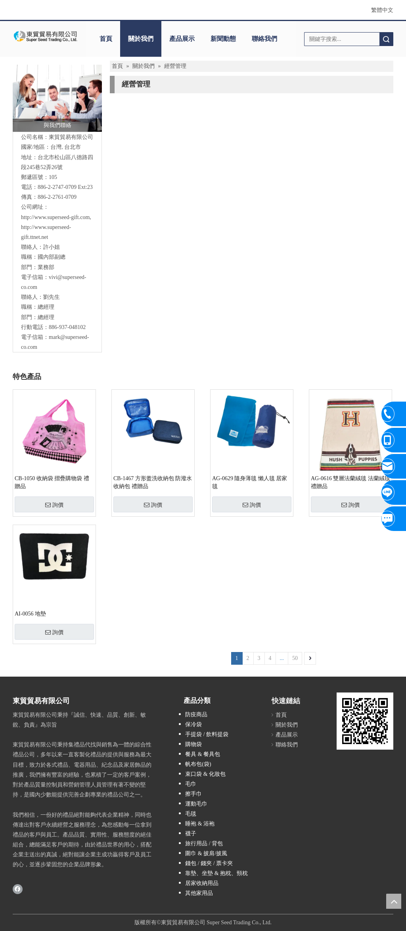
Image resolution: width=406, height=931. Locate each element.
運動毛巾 (196, 804)
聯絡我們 (264, 38)
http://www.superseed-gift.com (55, 217)
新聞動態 (223, 38)
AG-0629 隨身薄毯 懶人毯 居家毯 (249, 482)
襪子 (190, 834)
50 (295, 658)
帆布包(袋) (198, 764)
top (393, 901)
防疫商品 (196, 714)
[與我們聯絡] (57, 98)
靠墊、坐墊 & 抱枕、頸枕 (216, 873)
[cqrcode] (365, 720)
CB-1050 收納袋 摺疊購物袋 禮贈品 (52, 482)
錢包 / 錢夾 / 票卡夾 (209, 863)
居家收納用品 (201, 883)
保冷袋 (193, 724)
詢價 (54, 505)
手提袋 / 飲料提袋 (206, 734)
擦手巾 (193, 794)
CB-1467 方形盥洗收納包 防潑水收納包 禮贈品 (152, 482)
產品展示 (182, 38)
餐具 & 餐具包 (202, 754)
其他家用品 (199, 893)
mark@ (57, 337)
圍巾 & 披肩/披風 (206, 853)
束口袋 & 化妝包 (205, 774)
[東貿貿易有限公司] (45, 36)
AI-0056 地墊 (30, 614)
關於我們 (140, 38)
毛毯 (190, 814)
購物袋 (193, 744)
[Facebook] (18, 889)
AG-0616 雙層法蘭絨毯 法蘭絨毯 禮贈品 (350, 482)
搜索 (386, 39)
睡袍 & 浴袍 (199, 824)
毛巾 (190, 784)
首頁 (106, 38)
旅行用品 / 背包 (204, 843)
